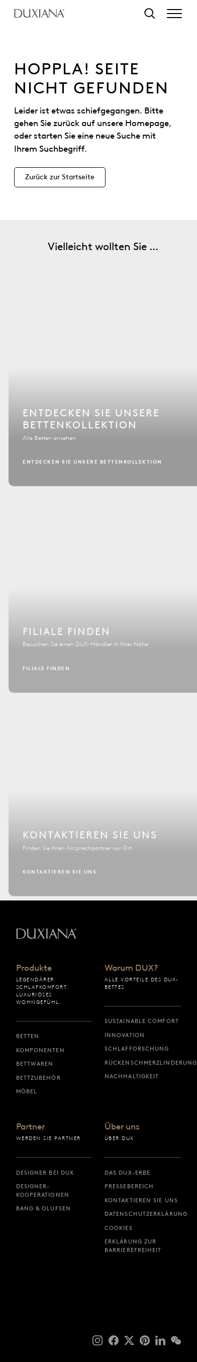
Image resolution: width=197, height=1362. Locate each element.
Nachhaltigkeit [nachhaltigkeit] (132, 1076)
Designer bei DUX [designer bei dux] (45, 1172)
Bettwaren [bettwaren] (35, 1063)
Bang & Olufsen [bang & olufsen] (43, 1208)
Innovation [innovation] (125, 1035)
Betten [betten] (28, 1036)
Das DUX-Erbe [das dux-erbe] (127, 1172)
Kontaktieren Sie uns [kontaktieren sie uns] (141, 1200)
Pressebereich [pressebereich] (129, 1186)
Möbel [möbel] (27, 1091)
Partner (30, 1126)
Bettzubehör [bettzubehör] (38, 1077)
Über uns (122, 1126)
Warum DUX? (131, 968)
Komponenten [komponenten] (40, 1050)
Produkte (34, 968)
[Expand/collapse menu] (174, 13)
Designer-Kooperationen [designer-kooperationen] (42, 1190)
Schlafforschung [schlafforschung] (137, 1048)
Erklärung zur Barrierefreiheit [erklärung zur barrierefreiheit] (133, 1246)
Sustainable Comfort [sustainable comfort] (142, 1021)
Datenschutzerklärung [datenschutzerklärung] (143, 1213)
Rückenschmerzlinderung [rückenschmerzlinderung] (143, 1062)
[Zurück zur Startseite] (39, 13)
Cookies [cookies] (119, 1227)
